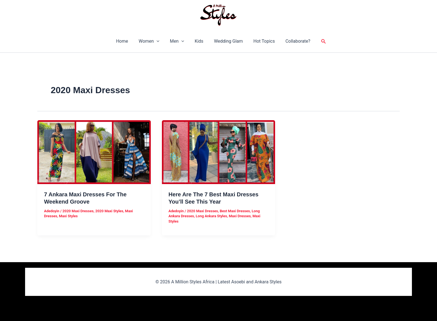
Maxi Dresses (240, 216)
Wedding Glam (226, 41)
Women (152, 41)
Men (179, 41)
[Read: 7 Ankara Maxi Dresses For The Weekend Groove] (94, 151)
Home (127, 41)
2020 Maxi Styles (109, 211)
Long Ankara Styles (211, 216)
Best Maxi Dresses (235, 211)
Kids (199, 41)
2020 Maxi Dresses (78, 211)
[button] (160, 41)
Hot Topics (260, 41)
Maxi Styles (68, 216)
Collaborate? (292, 41)
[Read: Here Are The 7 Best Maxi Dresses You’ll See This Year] (218, 151)
